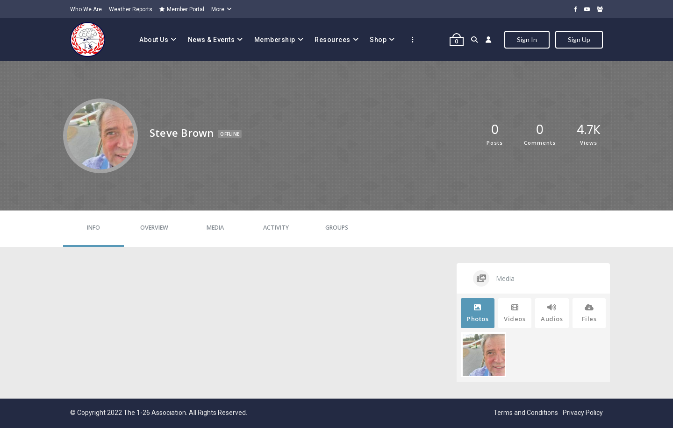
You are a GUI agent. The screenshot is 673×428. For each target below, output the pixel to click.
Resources (333, 39)
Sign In (527, 39)
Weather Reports (130, 9)
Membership (274, 39)
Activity (276, 228)
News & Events (211, 39)
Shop (378, 39)
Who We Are (86, 9)
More (217, 9)
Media (215, 228)
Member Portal (181, 9)
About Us (153, 39)
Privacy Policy (583, 412)
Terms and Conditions (526, 412)
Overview (154, 228)
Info (93, 228)
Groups (336, 228)
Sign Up (579, 39)
